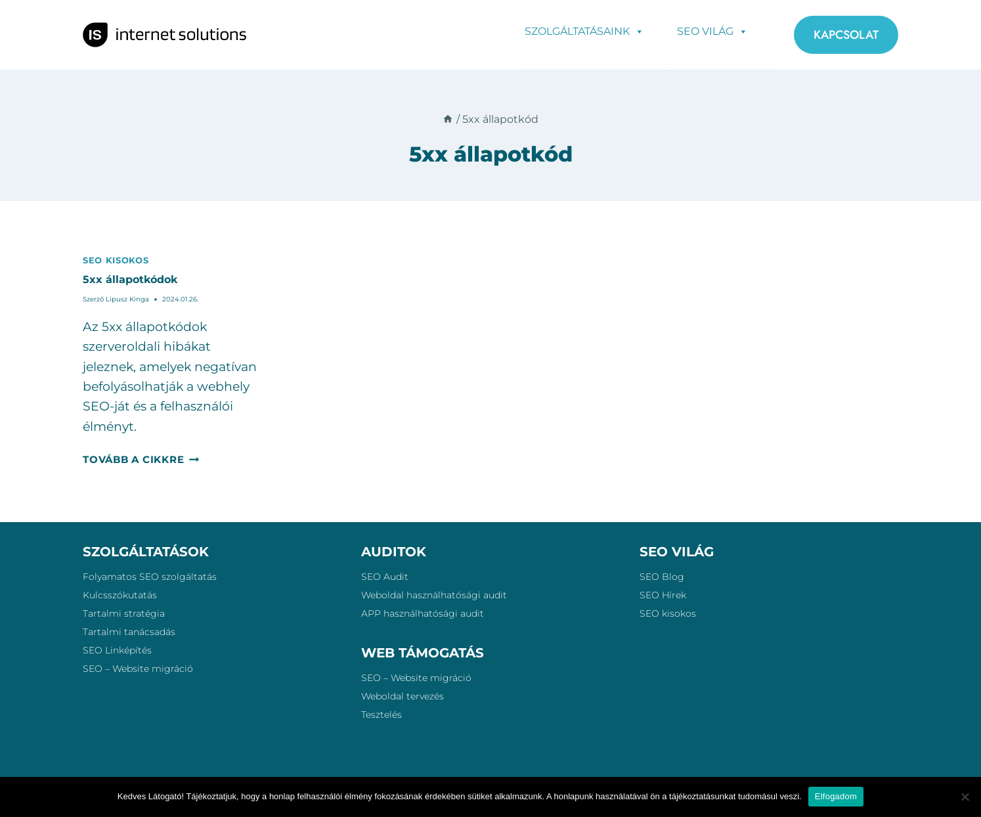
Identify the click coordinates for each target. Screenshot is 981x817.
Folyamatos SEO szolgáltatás (150, 577)
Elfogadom (836, 796)
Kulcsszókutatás (120, 595)
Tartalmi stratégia (124, 613)
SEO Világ (712, 31)
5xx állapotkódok (130, 279)
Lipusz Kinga (127, 299)
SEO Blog (662, 577)
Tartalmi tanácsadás (129, 632)
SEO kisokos (115, 260)
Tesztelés (381, 714)
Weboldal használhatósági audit (434, 595)
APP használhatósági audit (422, 613)
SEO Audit (384, 577)
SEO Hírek (663, 595)
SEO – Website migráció (138, 668)
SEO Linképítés (117, 650)
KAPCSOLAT (846, 34)
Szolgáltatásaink (584, 31)
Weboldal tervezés (402, 696)
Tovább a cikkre (141, 459)
